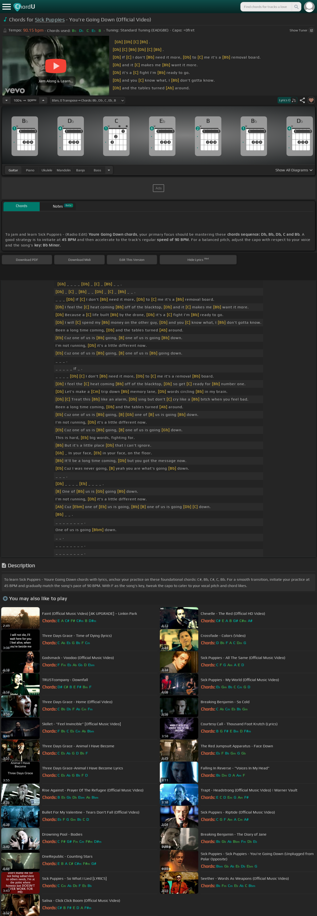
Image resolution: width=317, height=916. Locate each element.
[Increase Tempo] (43, 100)
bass (97, 170)
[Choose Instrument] (108, 170)
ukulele (47, 170)
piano (30, 170)
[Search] (296, 7)
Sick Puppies (50, 20)
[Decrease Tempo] (6, 100)
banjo (80, 170)
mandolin (64, 170)
